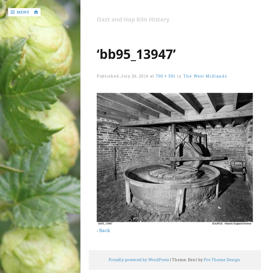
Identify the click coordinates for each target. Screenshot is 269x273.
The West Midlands (205, 76)
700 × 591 (165, 76)
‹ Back (103, 230)
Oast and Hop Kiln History (133, 19)
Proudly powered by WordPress (139, 259)
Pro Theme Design (222, 259)
